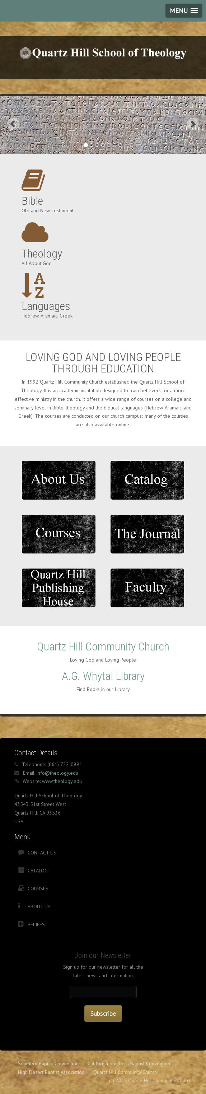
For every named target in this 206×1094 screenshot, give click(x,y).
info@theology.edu (57, 773)
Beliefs (36, 924)
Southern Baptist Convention (48, 1063)
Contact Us (42, 852)
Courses (38, 888)
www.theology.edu (62, 781)
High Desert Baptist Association (51, 1072)
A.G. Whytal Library (103, 676)
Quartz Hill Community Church (103, 646)
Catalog (38, 870)
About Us (39, 906)
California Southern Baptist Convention (129, 1063)
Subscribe (103, 1013)
